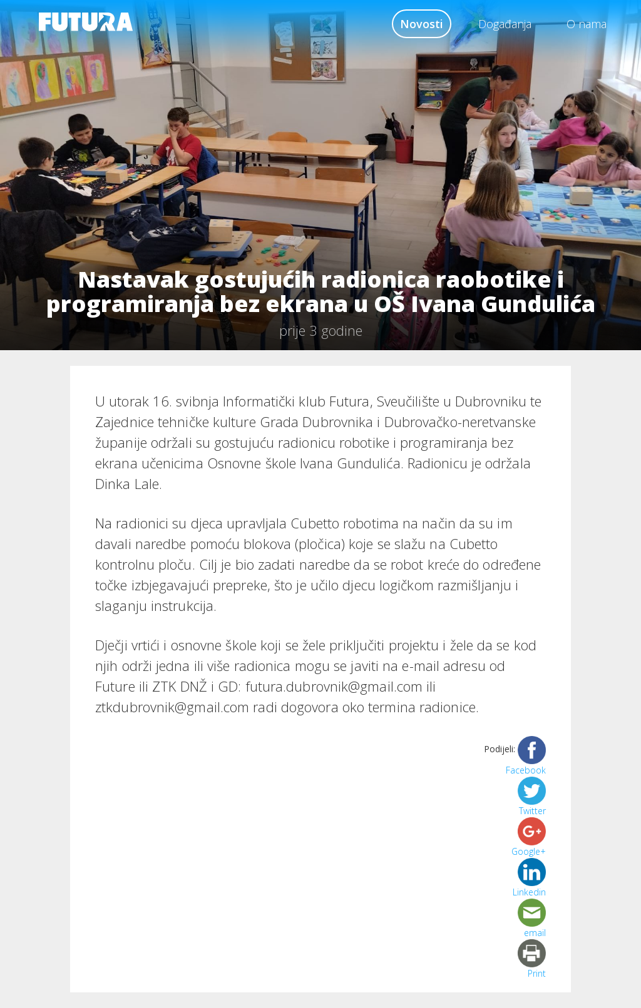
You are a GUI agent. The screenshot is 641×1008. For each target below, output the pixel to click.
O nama (587, 23)
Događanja (504, 23)
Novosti (421, 23)
